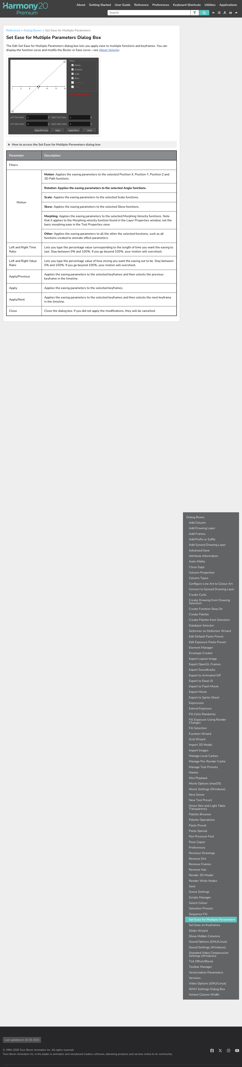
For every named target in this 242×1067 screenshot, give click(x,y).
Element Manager (201, 648)
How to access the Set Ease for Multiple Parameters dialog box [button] (55, 144)
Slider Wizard (198, 931)
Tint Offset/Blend (201, 961)
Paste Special (198, 831)
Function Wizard (200, 734)
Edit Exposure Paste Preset (207, 642)
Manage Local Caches (203, 756)
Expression (196, 703)
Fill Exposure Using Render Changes (207, 721)
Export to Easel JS (201, 681)
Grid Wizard (197, 739)
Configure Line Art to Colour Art (211, 584)
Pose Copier (197, 842)
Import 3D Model (200, 745)
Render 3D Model (201, 875)
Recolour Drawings (202, 853)
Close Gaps (197, 567)
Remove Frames (200, 864)
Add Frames (197, 534)
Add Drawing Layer (202, 528)
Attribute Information (203, 556)
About (81, 5)
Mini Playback (198, 778)
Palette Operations (202, 820)
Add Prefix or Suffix (202, 539)
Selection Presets (201, 908)
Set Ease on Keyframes (204, 925)
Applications (228, 5)
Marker (194, 772)
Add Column (197, 523)
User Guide (122, 5)
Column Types (198, 578)
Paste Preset (197, 825)
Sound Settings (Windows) (207, 947)
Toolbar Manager (200, 967)
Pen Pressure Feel (201, 836)
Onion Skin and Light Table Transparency (207, 807)
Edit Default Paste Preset (206, 636)
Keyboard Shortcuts (187, 5)
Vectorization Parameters (206, 972)
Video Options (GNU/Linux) (207, 983)
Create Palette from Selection (209, 620)
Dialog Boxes (33, 30)
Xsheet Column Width (204, 995)
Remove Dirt (197, 859)
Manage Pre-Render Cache (207, 761)
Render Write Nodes (203, 881)
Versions (195, 978)
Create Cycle (197, 595)
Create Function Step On (206, 609)
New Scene (196, 795)
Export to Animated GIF (205, 675)
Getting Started (100, 5)
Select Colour (198, 903)
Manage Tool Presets (203, 767)
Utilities (210, 5)
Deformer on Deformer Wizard (210, 631)
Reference (141, 5)
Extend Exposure (200, 708)
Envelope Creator (201, 653)
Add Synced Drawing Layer (207, 545)
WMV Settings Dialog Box (207, 989)
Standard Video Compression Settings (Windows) (209, 954)
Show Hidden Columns (204, 936)
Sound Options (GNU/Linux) (208, 942)
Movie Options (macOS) (205, 783)
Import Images (199, 750)
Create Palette (199, 614)
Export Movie (198, 692)
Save (192, 886)
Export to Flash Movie (204, 686)
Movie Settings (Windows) (207, 789)
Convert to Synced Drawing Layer (211, 589)
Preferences (160, 5)
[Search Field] (158, 12)
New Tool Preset (200, 800)
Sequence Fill (198, 914)
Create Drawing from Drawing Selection (209, 601)
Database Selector (201, 625)
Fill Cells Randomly (202, 714)
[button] (194, 12)
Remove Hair (198, 870)
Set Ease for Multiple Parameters (212, 920)
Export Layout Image (203, 659)
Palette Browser (200, 814)
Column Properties (202, 573)
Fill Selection (198, 728)
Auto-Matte (197, 561)
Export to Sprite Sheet (204, 697)
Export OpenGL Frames (205, 664)
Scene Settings (199, 892)
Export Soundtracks (202, 670)
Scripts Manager (200, 897)
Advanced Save (199, 550)
